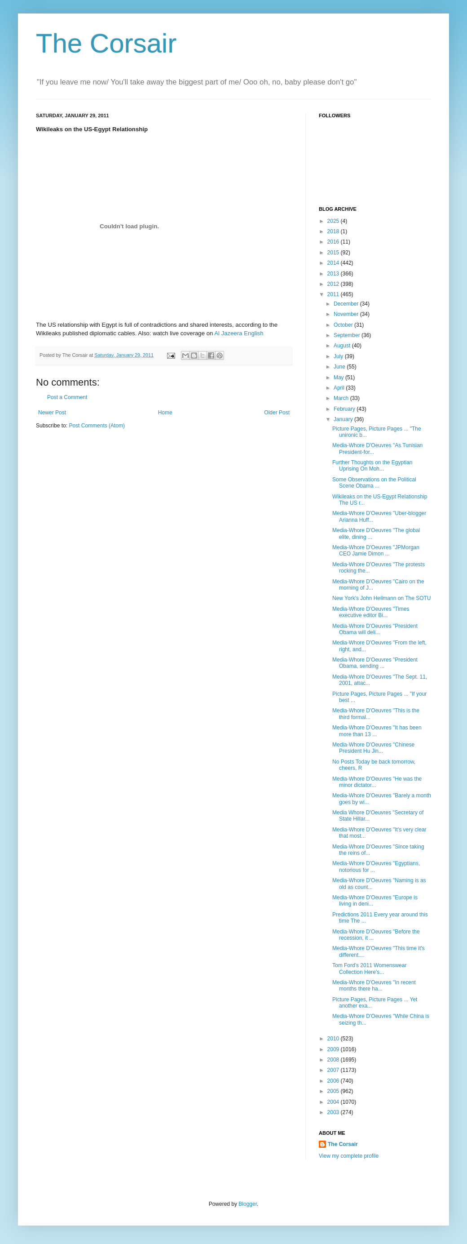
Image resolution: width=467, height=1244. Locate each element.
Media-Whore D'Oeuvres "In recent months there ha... (374, 985)
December (347, 304)
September (347, 335)
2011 (334, 294)
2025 (334, 221)
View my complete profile (349, 1156)
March (342, 398)
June (340, 367)
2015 (334, 252)
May (339, 377)
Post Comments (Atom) (97, 425)
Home (165, 412)
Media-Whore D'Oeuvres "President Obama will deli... (375, 629)
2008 (334, 1060)
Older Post (277, 412)
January (344, 419)
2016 (334, 242)
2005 (334, 1091)
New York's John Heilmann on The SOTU (381, 598)
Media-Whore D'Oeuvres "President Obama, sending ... (375, 663)
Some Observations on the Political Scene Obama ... (374, 482)
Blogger (247, 1204)
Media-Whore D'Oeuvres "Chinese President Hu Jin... (373, 748)
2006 (334, 1081)
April (340, 388)
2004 (334, 1102)
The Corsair (106, 43)
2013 (334, 274)
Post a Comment (67, 397)
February (345, 409)
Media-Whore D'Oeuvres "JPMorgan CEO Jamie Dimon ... (375, 550)
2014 (334, 263)
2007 (334, 1070)
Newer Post (52, 412)
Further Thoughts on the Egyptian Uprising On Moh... (372, 465)
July (339, 356)
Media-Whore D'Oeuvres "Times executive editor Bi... (370, 612)
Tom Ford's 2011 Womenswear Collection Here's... (369, 968)
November (347, 314)
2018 (334, 231)
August (343, 345)
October (344, 325)
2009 (334, 1049)
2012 (334, 284)
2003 (334, 1112)
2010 (334, 1038)
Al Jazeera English (238, 333)
